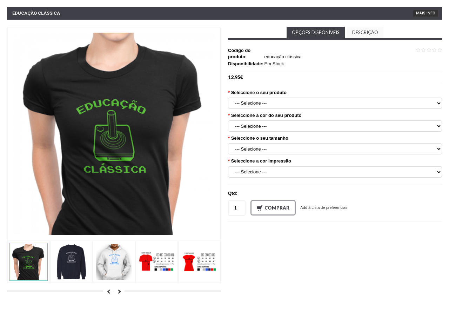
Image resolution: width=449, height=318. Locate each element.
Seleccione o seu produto (259, 92)
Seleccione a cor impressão (261, 161)
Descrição (365, 32)
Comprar (273, 208)
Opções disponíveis (316, 32)
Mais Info (425, 13)
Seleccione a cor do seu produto (266, 115)
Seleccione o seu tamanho (259, 138)
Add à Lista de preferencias (323, 207)
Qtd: (232, 193)
